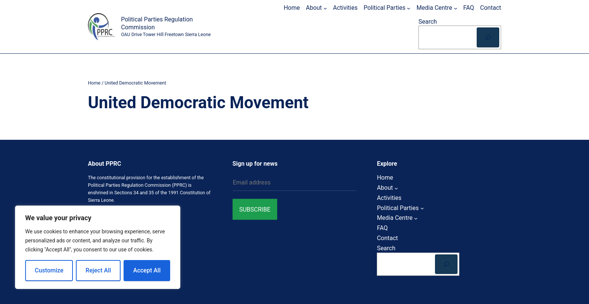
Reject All (98, 270)
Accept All (147, 270)
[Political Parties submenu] (409, 8)
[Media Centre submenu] (456, 8)
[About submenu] (325, 8)
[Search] (488, 37)
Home (94, 83)
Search (427, 21)
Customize (49, 270)
